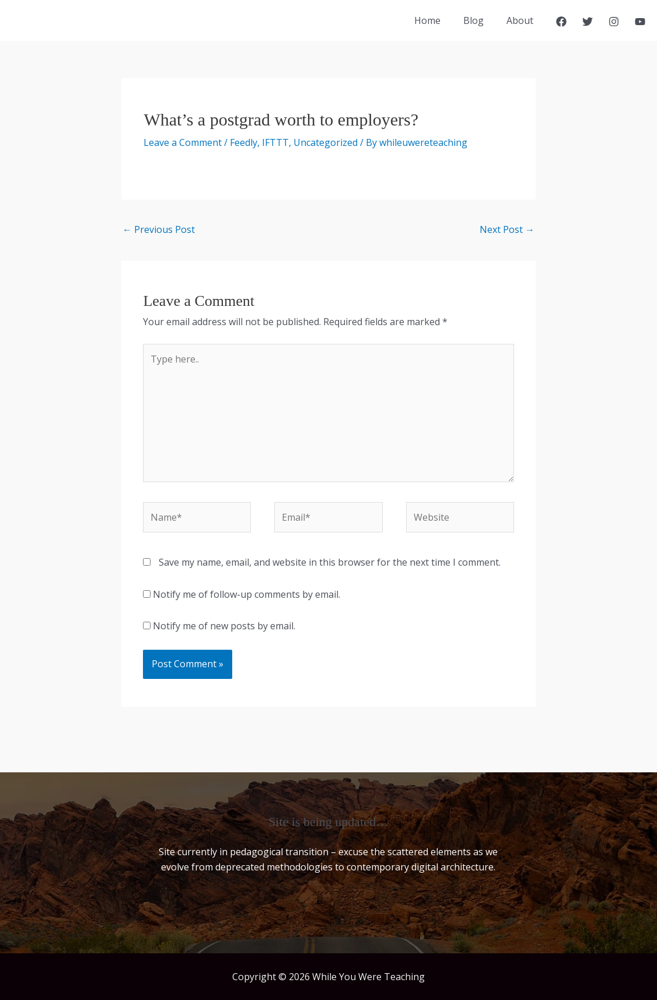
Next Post (507, 229)
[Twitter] (587, 21)
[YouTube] (640, 21)
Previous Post (159, 229)
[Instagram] (614, 21)
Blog (479, 20)
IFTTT (275, 142)
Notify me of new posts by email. (224, 625)
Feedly (243, 142)
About (521, 20)
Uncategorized (325, 142)
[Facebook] (561, 21)
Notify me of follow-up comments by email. (246, 594)
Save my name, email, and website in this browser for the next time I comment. (330, 562)
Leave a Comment (183, 142)
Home (437, 20)
